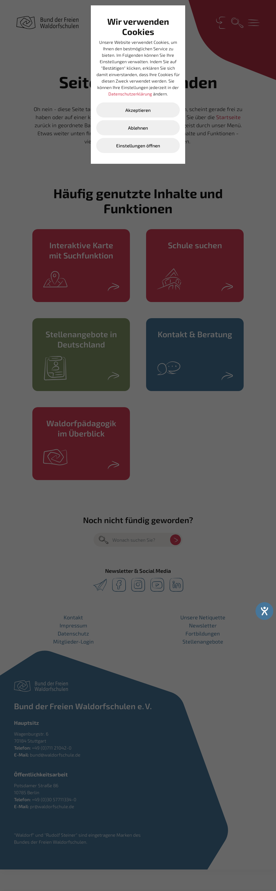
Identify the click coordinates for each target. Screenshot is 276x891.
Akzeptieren (138, 110)
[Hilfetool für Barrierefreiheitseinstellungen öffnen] (264, 611)
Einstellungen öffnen (138, 145)
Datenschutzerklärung (130, 93)
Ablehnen (138, 127)
